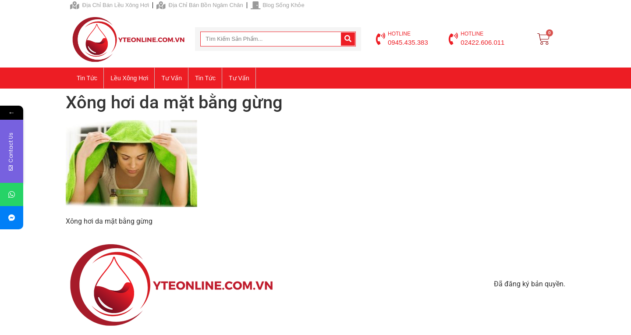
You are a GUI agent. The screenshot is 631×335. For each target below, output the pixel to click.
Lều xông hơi (129, 78)
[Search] (347, 39)
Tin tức (87, 78)
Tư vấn (171, 78)
